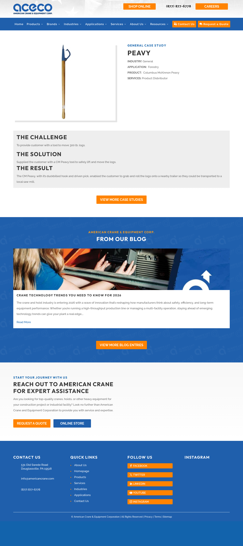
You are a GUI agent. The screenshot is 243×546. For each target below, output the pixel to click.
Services (119, 24)
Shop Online (139, 6)
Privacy (148, 516)
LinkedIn (139, 483)
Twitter (139, 474)
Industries (73, 24)
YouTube (139, 492)
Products (35, 24)
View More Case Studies (121, 200)
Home (19, 24)
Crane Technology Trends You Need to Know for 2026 (69, 295)
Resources (159, 24)
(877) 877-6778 (178, 6)
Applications (96, 24)
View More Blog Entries (121, 345)
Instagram (141, 501)
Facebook (140, 465)
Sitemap (167, 516)
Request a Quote (214, 24)
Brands (54, 24)
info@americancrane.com (37, 478)
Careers (211, 6)
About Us (138, 24)
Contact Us (184, 24)
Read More (24, 322)
